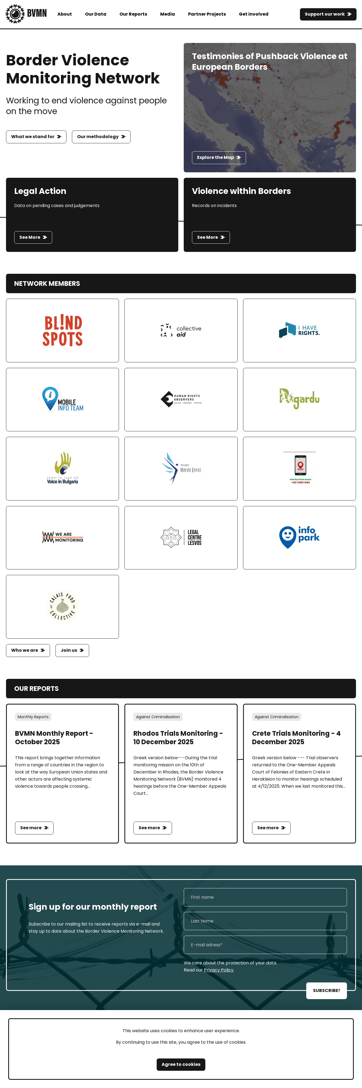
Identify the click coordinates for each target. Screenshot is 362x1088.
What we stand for (32, 136)
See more (31, 828)
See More (29, 237)
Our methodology (98, 136)
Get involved (253, 14)
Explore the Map (215, 157)
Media (167, 14)
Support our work (325, 14)
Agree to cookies (181, 1064)
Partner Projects (207, 14)
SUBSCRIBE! (326, 990)
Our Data (95, 14)
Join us (69, 650)
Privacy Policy (218, 970)
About (64, 14)
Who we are (24, 650)
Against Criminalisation (158, 717)
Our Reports (133, 14)
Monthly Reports (33, 717)
